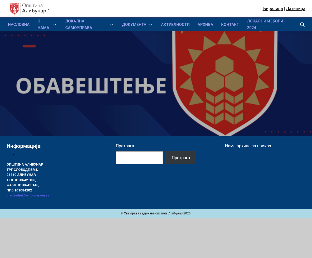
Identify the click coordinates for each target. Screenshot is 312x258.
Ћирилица (273, 8)
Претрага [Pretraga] (181, 157)
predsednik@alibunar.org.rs (28, 195)
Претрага (125, 145)
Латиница (295, 8)
